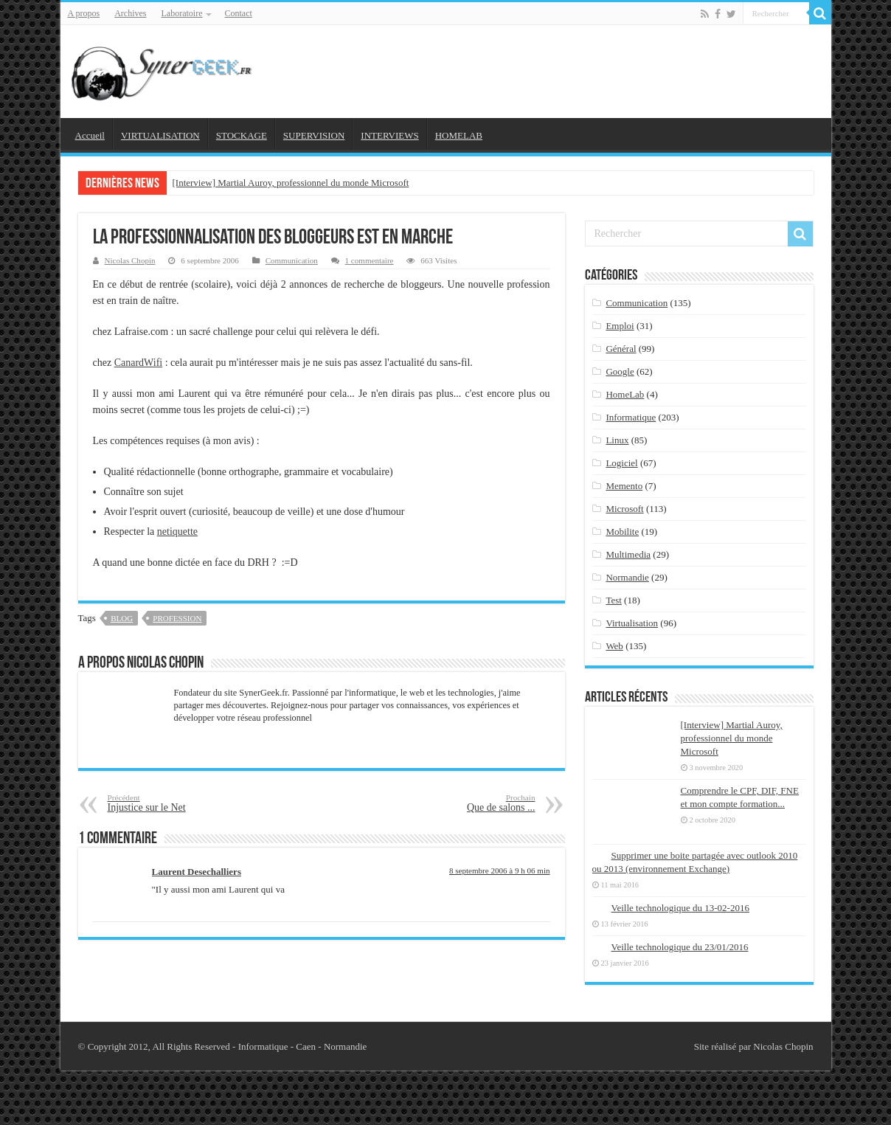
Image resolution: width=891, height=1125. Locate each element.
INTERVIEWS (389, 135)
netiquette (177, 531)
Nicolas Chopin (130, 260)
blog (122, 618)
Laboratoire (182, 13)
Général (621, 348)
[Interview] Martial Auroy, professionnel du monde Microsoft (291, 182)
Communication (292, 260)
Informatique (631, 417)
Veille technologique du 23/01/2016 (680, 946)
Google (620, 371)
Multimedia (628, 554)
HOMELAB (458, 135)
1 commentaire (369, 260)
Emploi (620, 325)
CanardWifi (138, 362)
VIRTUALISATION (160, 135)
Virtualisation (632, 623)
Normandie (627, 577)
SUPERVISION (313, 135)
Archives (130, 13)
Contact (238, 13)
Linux (617, 440)
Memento (624, 485)
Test (613, 600)
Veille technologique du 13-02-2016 (680, 907)
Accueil (90, 135)
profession (177, 618)
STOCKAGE (241, 135)
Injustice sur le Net (183, 803)
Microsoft (624, 508)
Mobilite (622, 531)
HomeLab (625, 394)
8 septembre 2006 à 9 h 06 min (499, 870)
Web (614, 645)
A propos (84, 13)
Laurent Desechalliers (196, 871)
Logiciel (621, 462)
